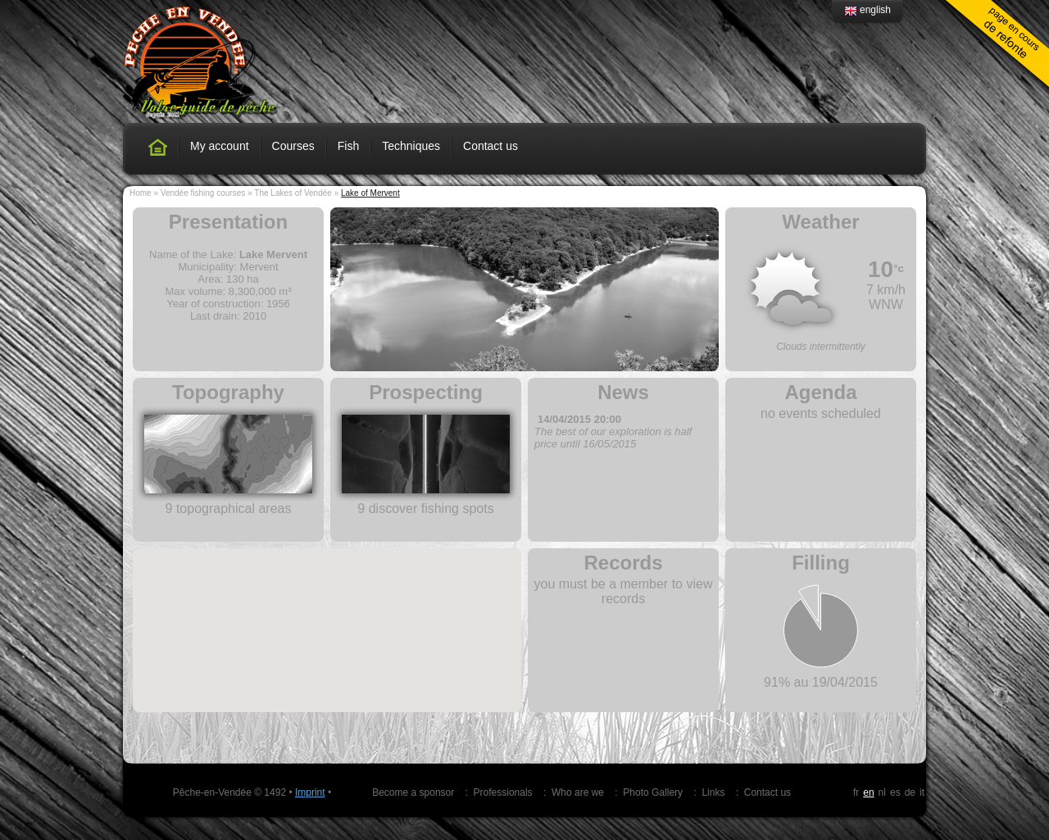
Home (140, 193)
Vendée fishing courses (203, 193)
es (895, 792)
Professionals (503, 792)
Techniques (411, 145)
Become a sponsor (413, 792)
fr (856, 792)
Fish (348, 145)
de (910, 792)
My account (219, 145)
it (922, 792)
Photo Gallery (653, 792)
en (868, 792)
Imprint (310, 792)
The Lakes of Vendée (293, 193)
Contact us (490, 145)
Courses (293, 145)
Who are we (578, 792)
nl (882, 792)
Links (713, 792)
